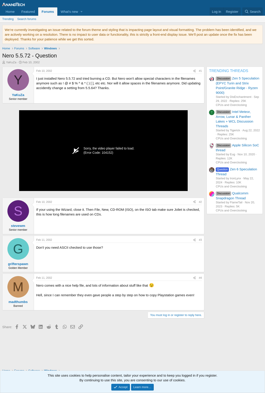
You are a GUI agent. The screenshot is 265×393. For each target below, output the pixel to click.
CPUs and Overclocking (231, 105)
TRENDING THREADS (228, 71)
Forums (48, 11)
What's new (69, 11)
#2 (200, 202)
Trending (8, 19)
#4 (200, 277)
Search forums (26, 19)
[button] (81, 11)
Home (10, 11)
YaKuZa (11, 62)
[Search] (252, 11)
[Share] (194, 71)
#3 (200, 240)
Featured (28, 11)
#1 (200, 70)
